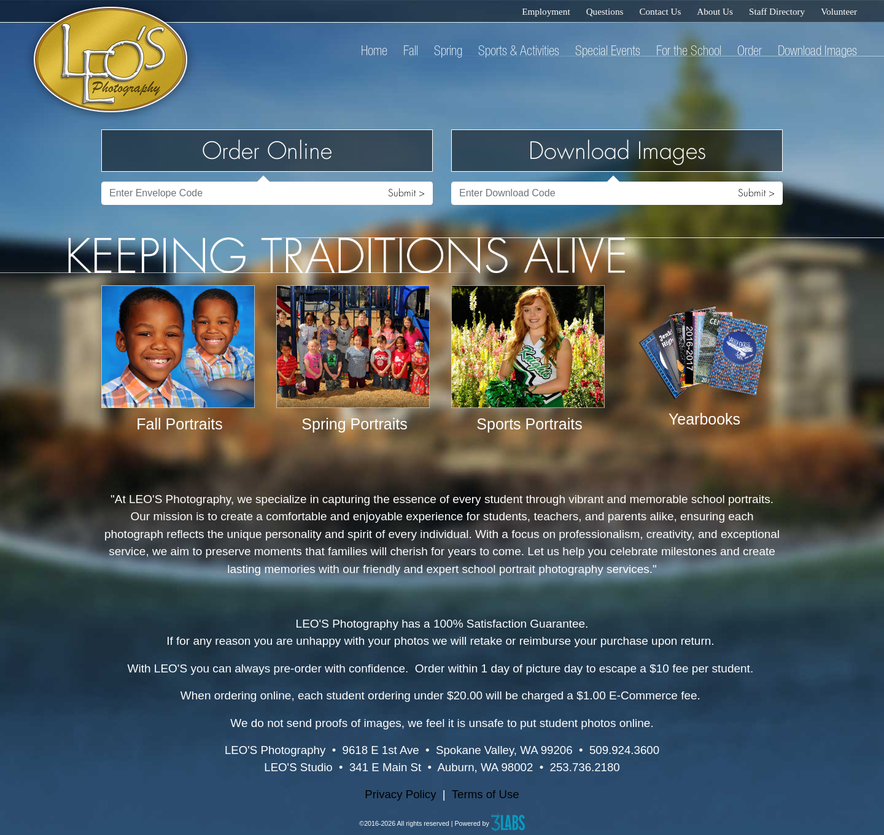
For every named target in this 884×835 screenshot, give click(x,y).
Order (749, 50)
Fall (410, 50)
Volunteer (839, 11)
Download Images (817, 50)
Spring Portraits (354, 424)
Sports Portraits (529, 424)
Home (374, 50)
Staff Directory (777, 11)
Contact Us (660, 11)
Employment (546, 11)
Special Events (607, 50)
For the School (688, 50)
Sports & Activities (518, 50)
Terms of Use (485, 794)
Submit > (406, 193)
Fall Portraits (179, 424)
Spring (448, 50)
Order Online (267, 151)
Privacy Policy (400, 794)
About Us (715, 11)
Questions (605, 11)
